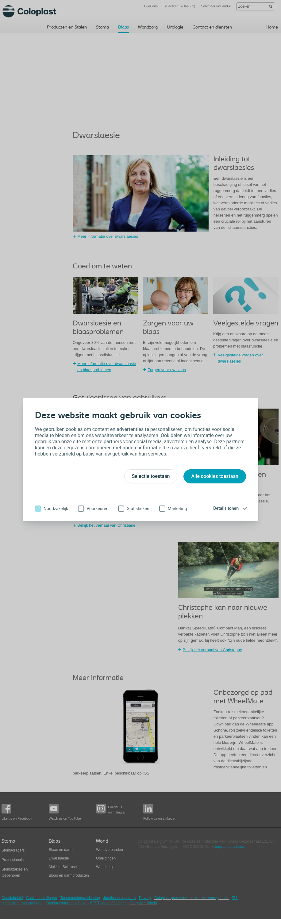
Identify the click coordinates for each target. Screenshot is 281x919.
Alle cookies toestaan (214, 476)
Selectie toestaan (151, 476)
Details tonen (226, 508)
